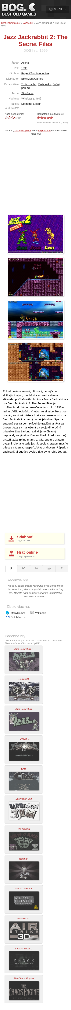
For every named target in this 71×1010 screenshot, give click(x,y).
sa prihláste (44, 130)
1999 (24, 68)
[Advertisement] (35, 177)
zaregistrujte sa (22, 130)
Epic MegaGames (32, 78)
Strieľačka (27, 93)
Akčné (25, 62)
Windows (26, 98)
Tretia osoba (28, 84)
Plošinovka (44, 84)
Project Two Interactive (35, 73)
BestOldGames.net (10, 23)
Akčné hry (28, 23)
